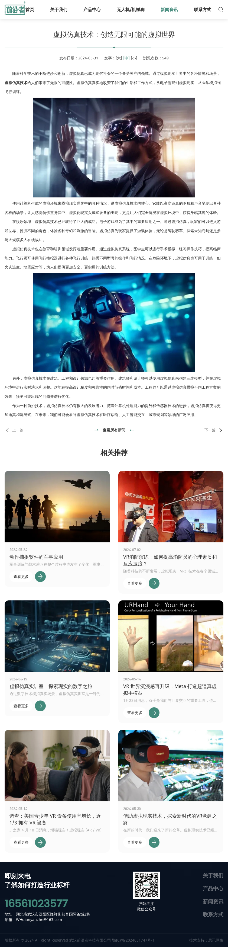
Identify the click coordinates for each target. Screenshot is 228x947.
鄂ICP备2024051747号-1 (133, 940)
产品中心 (213, 888)
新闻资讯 (213, 901)
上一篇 (14, 430)
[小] (134, 57)
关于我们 (213, 875)
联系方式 (213, 914)
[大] (119, 57)
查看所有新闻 (114, 430)
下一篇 (213, 430)
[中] (126, 57)
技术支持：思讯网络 (206, 940)
